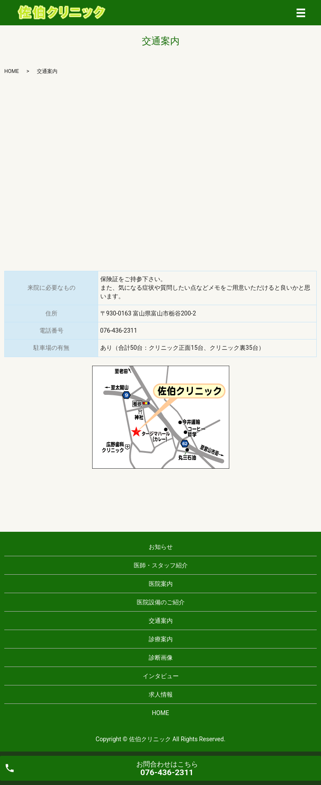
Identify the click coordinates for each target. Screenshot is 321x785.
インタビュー (161, 676)
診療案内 (161, 639)
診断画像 (161, 657)
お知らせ (161, 546)
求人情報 (161, 694)
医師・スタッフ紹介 (161, 565)
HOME (11, 71)
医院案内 (161, 583)
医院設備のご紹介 (161, 602)
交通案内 (161, 620)
